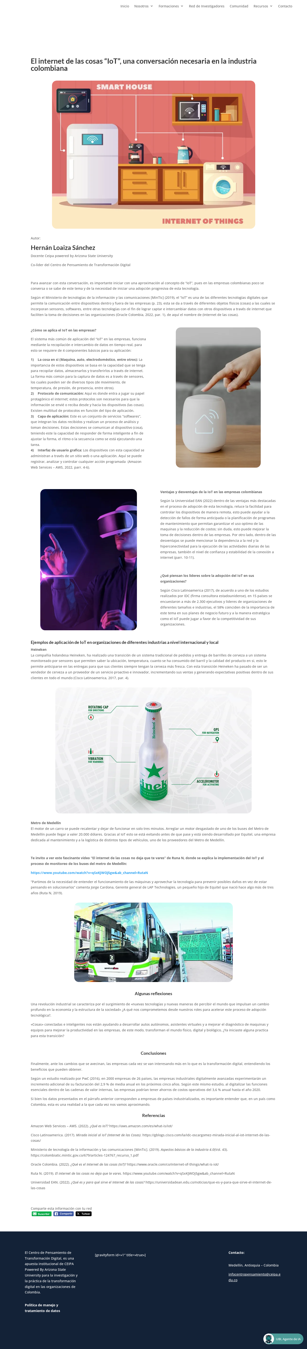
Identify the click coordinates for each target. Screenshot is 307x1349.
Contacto (285, 6)
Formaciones (169, 6)
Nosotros (141, 6)
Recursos (261, 6)
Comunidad (239, 6)
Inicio (124, 6)
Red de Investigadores (206, 6)
